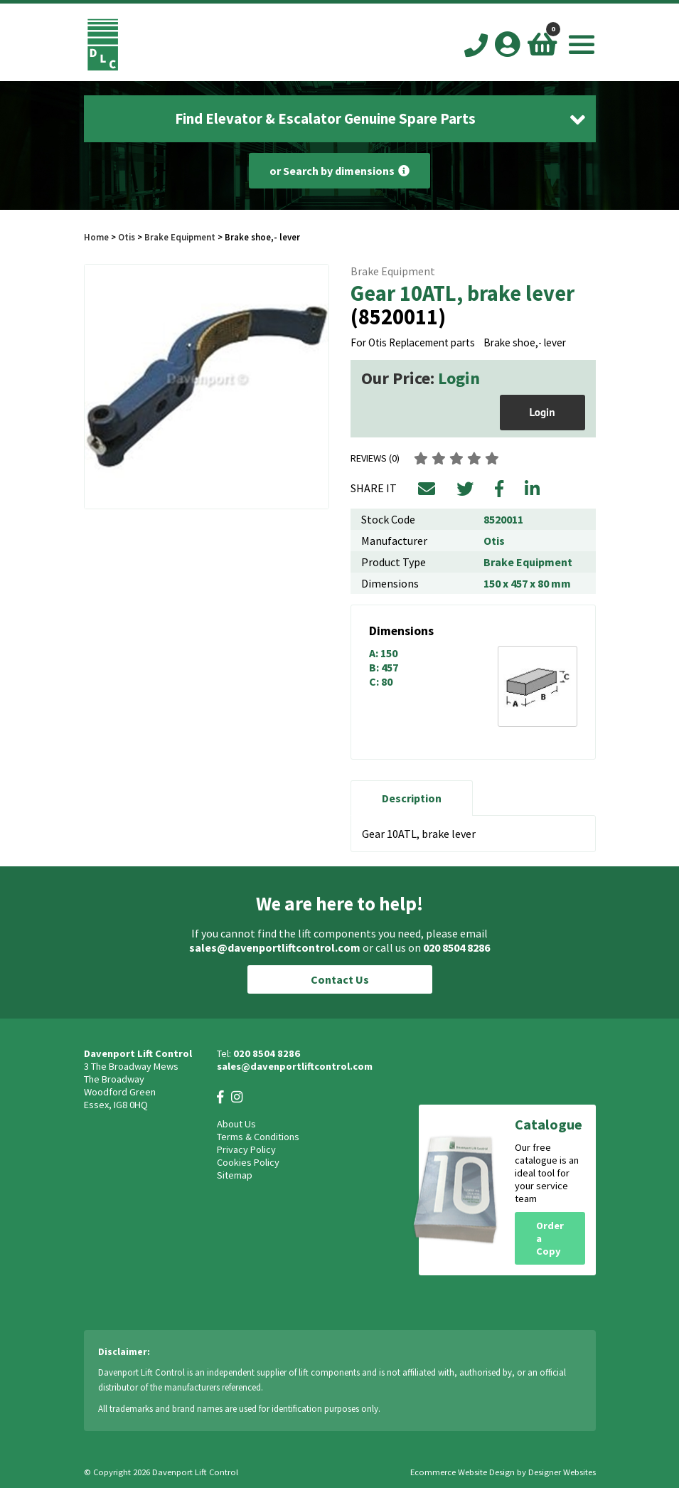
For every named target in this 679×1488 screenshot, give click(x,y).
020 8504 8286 (456, 947)
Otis (127, 237)
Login (459, 378)
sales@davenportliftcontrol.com (274, 947)
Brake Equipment (179, 237)
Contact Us (340, 979)
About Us (236, 1123)
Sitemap (234, 1175)
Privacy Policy (246, 1149)
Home (96, 237)
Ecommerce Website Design (462, 1472)
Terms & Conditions (258, 1136)
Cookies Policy (248, 1162)
